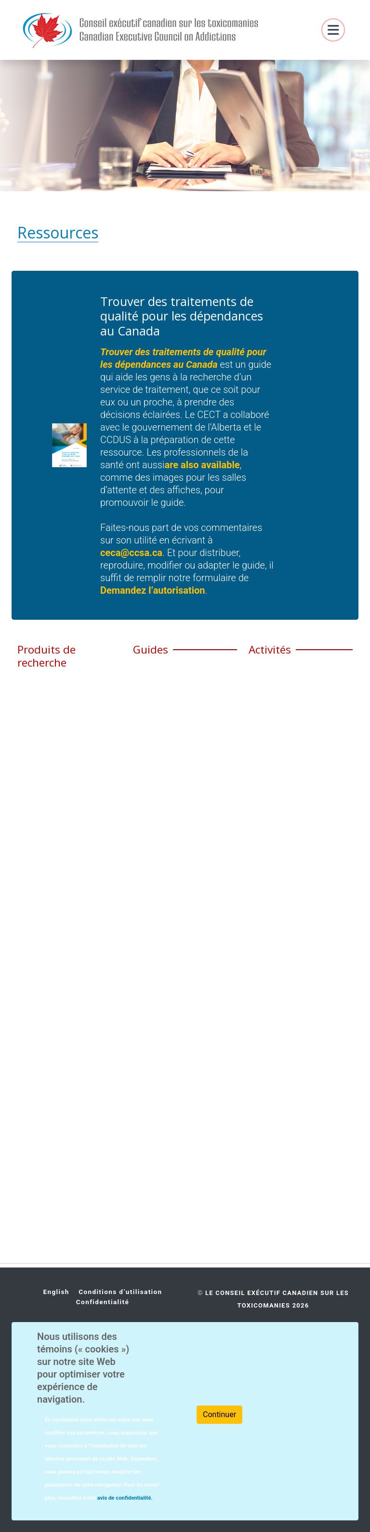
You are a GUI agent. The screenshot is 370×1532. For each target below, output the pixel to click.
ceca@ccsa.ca (131, 552)
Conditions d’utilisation (120, 1291)
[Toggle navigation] (333, 30)
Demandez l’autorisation (152, 590)
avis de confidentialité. (124, 1498)
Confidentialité (102, 1302)
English (56, 1291)
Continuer (219, 1414)
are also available (201, 465)
